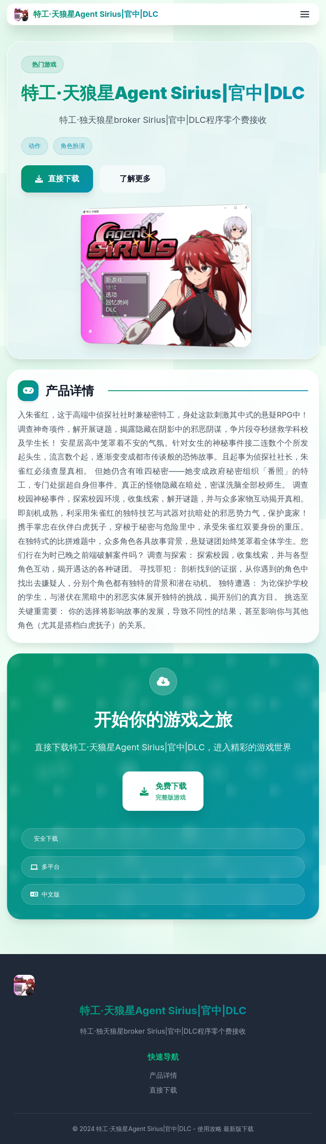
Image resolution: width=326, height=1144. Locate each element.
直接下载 (163, 1090)
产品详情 (163, 1075)
